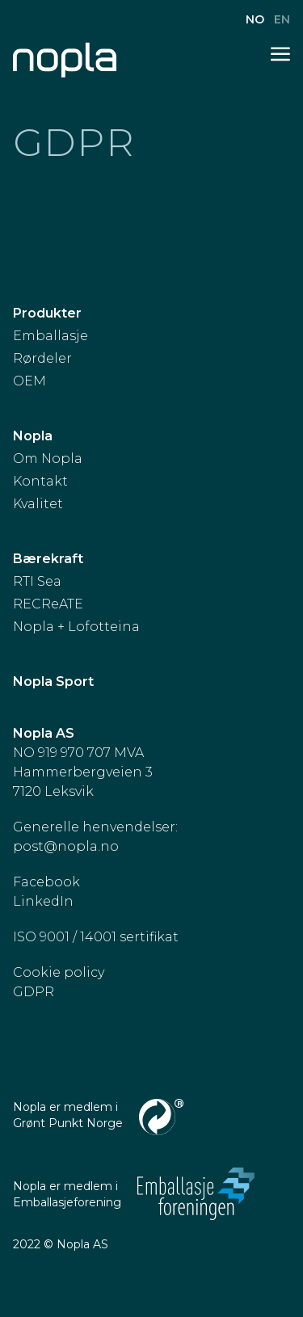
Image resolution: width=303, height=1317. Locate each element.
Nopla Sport (53, 681)
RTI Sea (37, 581)
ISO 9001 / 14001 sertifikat (96, 937)
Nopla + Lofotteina (76, 626)
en (282, 19)
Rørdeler (42, 358)
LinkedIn (43, 901)
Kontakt (40, 481)
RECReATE (48, 604)
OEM (29, 381)
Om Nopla (47, 458)
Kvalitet (38, 503)
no (256, 19)
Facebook (46, 882)
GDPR (33, 991)
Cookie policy (58, 972)
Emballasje (50, 335)
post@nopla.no (66, 846)
